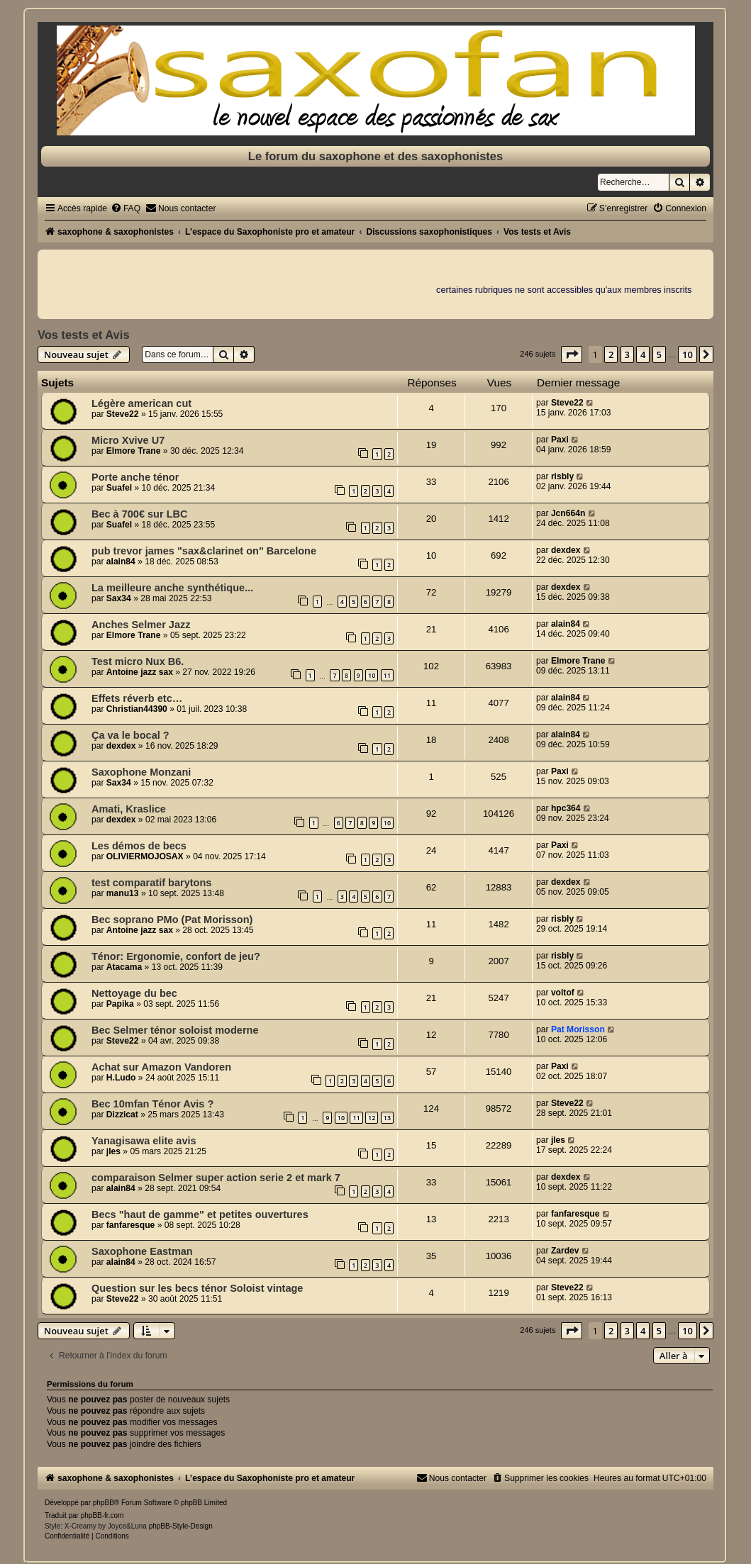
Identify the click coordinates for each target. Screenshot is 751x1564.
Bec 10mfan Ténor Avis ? (152, 1104)
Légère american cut (141, 403)
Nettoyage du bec (134, 993)
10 (371, 675)
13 (387, 1117)
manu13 (122, 893)
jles (113, 1151)
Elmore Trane (133, 451)
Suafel (119, 488)
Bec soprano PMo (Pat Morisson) (171, 919)
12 (371, 1117)
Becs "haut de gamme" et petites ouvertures (199, 1214)
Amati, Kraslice (128, 809)
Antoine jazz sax (139, 672)
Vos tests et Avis (84, 334)
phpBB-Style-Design (181, 1526)
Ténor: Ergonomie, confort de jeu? (175, 956)
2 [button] (610, 354)
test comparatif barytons (151, 882)
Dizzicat (122, 1114)
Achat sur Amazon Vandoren (161, 1067)
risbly (562, 476)
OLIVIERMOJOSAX (145, 856)
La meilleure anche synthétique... (172, 587)
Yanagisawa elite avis (143, 1140)
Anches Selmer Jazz (141, 624)
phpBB (103, 1503)
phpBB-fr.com (102, 1515)
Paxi (560, 440)
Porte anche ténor (135, 477)
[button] (571, 354)
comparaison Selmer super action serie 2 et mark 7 (215, 1177)
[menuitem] (125, 208)
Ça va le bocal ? (130, 735)
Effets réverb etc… (136, 698)
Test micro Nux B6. (137, 661)
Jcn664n (568, 513)
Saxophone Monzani (141, 772)
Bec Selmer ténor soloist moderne (175, 1030)
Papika (120, 1004)
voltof (562, 993)
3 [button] (627, 354)
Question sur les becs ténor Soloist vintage (197, 1288)
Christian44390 (136, 709)
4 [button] (642, 354)
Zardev (565, 1251)
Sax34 (118, 598)
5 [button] (659, 354)
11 (387, 675)
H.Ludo (121, 1078)
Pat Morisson (578, 1029)
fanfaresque (130, 1225)
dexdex (566, 550)
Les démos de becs (139, 845)
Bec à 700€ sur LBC (139, 514)
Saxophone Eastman (142, 1251)
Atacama (124, 967)
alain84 (120, 561)
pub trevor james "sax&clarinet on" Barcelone (203, 551)
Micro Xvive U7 (128, 440)
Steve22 (122, 414)
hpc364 (566, 808)
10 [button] (687, 354)
